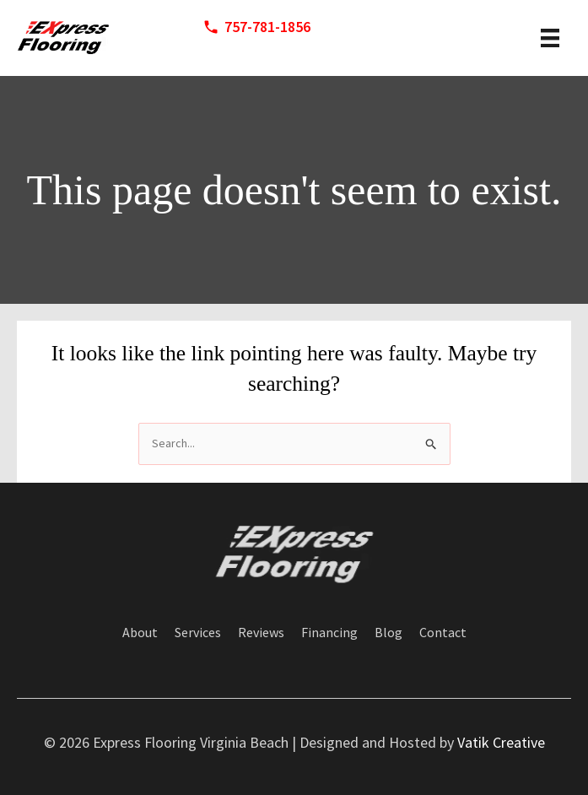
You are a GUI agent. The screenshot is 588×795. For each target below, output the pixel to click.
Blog (388, 633)
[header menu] (550, 38)
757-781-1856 (267, 26)
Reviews (261, 633)
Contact (443, 633)
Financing (329, 633)
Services (198, 633)
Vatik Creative (501, 742)
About (140, 633)
